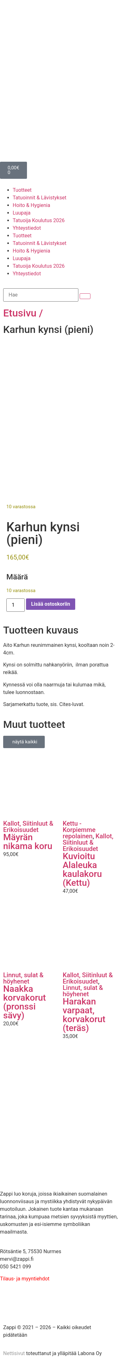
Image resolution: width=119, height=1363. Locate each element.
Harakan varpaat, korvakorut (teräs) (84, 1012)
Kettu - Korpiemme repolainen (79, 827)
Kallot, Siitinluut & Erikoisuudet (28, 824)
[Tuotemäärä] (15, 603)
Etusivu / (23, 313)
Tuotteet (22, 190)
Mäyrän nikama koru (27, 839)
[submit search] (85, 296)
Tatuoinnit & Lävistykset (39, 198)
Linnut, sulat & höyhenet (23, 976)
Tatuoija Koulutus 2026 (39, 220)
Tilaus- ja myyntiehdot (25, 1276)
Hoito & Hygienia (31, 205)
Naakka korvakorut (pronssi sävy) (24, 999)
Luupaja (21, 213)
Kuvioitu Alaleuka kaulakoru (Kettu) (82, 867)
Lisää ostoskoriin (50, 602)
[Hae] (40, 295)
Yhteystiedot (27, 228)
